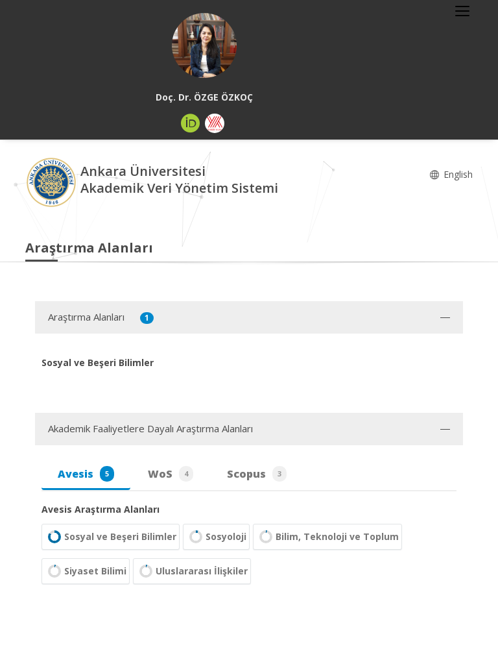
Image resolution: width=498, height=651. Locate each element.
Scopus (257, 474)
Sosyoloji (216, 537)
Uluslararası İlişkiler (192, 571)
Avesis (86, 474)
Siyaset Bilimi (85, 571)
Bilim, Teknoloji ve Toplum (327, 537)
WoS (170, 474)
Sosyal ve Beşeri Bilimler (110, 537)
